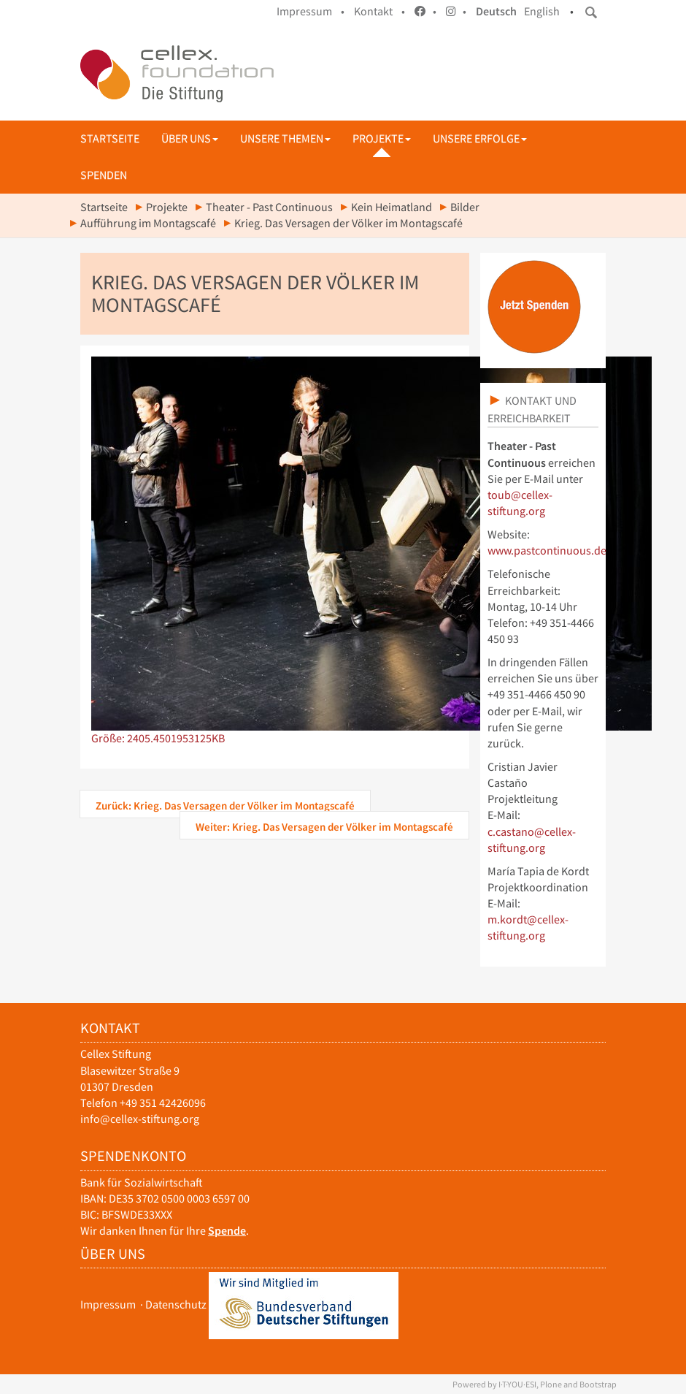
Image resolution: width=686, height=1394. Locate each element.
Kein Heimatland (391, 207)
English (542, 11)
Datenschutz (176, 1304)
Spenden (103, 175)
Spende (227, 1231)
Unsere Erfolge (480, 138)
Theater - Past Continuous (269, 207)
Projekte (381, 138)
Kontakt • (379, 11)
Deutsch (496, 11)
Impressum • (310, 11)
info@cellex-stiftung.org (139, 1119)
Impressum (108, 1304)
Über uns (189, 138)
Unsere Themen (285, 138)
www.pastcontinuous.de (546, 550)
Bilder (464, 207)
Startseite (109, 138)
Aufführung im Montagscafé (148, 223)
